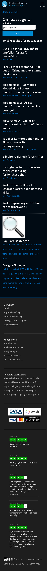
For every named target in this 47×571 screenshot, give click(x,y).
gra (31, 253)
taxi (13, 244)
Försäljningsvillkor (12, 355)
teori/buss (7, 59)
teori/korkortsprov (11, 210)
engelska (13, 253)
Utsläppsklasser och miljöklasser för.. (21, 382)
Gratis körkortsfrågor (14, 316)
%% (36, 269)
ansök (39, 273)
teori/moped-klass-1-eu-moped (17, 95)
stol (41, 269)
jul (12, 273)
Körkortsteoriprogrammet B (21, 283)
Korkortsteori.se (35, 559)
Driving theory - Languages (16, 320)
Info (11, 11)
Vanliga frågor (10, 351)
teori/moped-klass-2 (12, 113)
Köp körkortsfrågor (13, 312)
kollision (6, 269)
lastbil (25, 253)
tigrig (5, 253)
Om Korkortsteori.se (13, 359)
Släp (37, 253)
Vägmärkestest (11, 324)
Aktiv (37, 249)
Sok (16, 11)
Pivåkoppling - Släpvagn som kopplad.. (22, 394)
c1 (20, 253)
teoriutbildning (10, 287)
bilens (24, 278)
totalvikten (30, 273)
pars (5, 283)
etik (17, 273)
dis (21, 273)
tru (4, 273)
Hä (8, 273)
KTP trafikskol (26, 269)
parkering (23, 249)
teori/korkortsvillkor (12, 196)
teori (11, 249)
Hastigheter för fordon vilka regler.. (20, 390)
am (22, 244)
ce (16, 249)
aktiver (16, 278)
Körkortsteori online (13, 347)
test (31, 249)
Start (4, 11)
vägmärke (7, 278)
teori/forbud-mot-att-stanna (16, 77)
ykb (8, 244)
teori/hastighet (10, 178)
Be (4, 244)
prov (5, 258)
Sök (17, 33)
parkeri (15, 269)
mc (17, 244)
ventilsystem (35, 278)
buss (5, 249)
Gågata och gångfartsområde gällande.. (22, 386)
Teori (6, 308)
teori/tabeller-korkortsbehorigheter (19, 149)
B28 (38, 283)
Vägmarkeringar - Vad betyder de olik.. (22, 378)
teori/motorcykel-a (11, 131)
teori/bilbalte (9, 160)
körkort (37, 244)
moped (29, 244)
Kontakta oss (10, 343)
